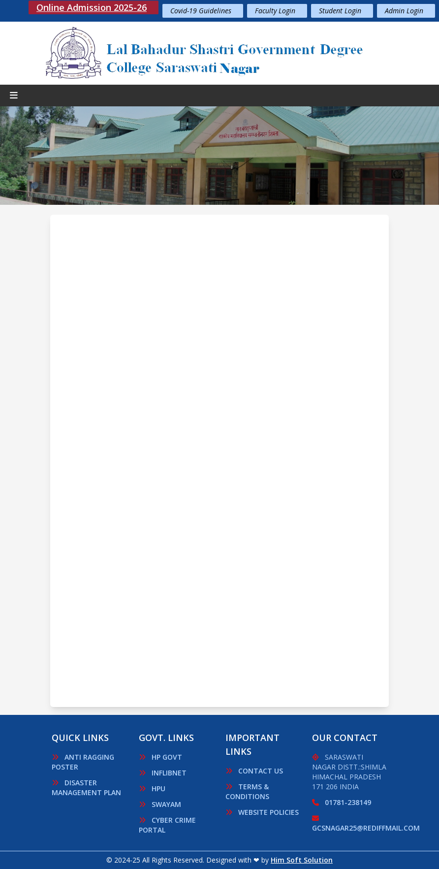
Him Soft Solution (302, 860)
